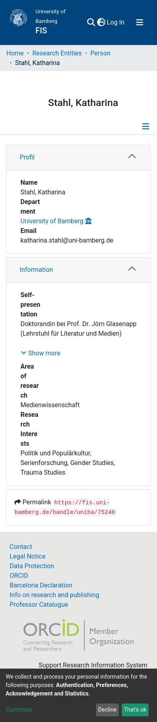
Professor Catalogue (39, 604)
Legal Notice (27, 556)
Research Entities (57, 53)
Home (15, 53)
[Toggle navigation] (139, 22)
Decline (107, 709)
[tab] (78, 157)
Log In (116, 22)
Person (100, 53)
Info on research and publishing (54, 595)
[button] (101, 22)
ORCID (19, 575)
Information (36, 269)
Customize (19, 709)
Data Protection (32, 566)
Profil (27, 157)
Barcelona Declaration (41, 585)
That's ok (135, 709)
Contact (21, 547)
